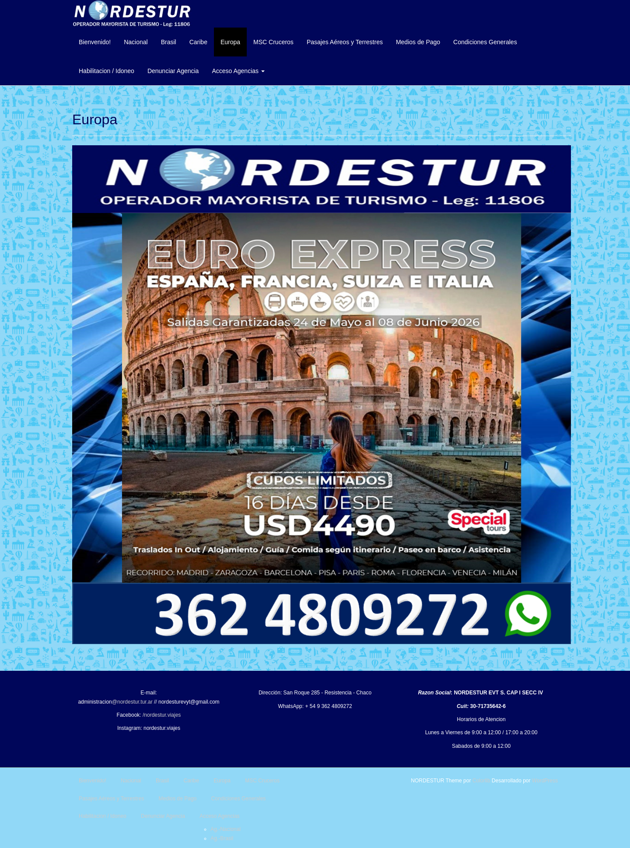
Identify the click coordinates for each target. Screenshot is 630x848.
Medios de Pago (418, 42)
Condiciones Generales (485, 42)
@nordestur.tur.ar (132, 702)
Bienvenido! (95, 42)
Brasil (168, 42)
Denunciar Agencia (173, 70)
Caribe (198, 42)
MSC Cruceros (273, 42)
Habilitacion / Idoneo (106, 70)
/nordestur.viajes (162, 715)
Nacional (135, 42)
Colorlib (481, 781)
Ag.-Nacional (225, 829)
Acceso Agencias (238, 70)
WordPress (545, 781)
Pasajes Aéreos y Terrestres (345, 42)
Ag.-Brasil (221, 838)
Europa (230, 42)
